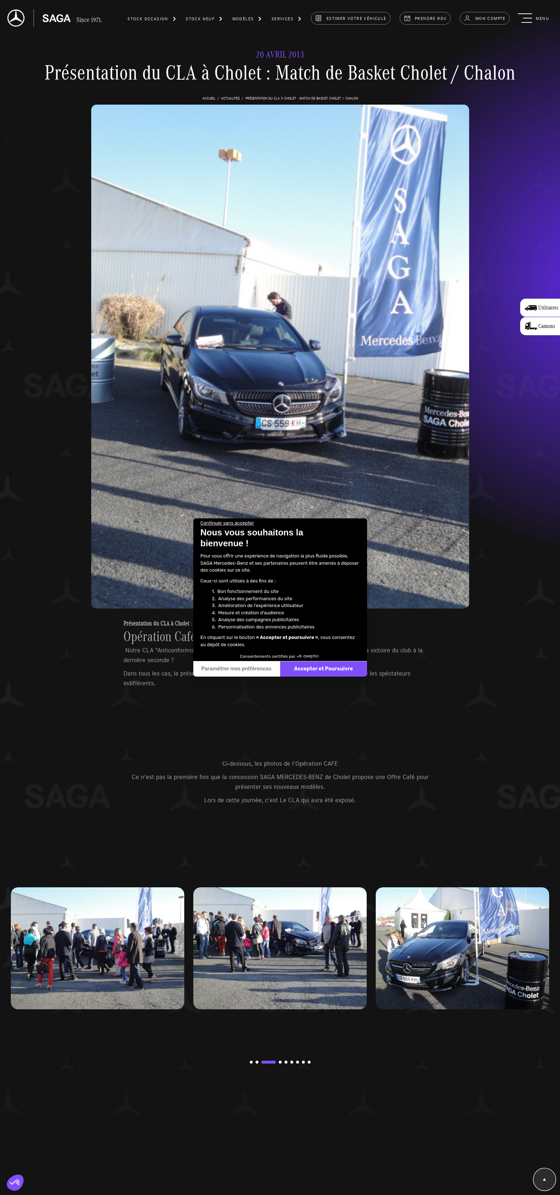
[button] (152, 20)
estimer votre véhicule (350, 18)
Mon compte (484, 18)
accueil (208, 98)
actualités (230, 98)
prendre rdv (425, 18)
